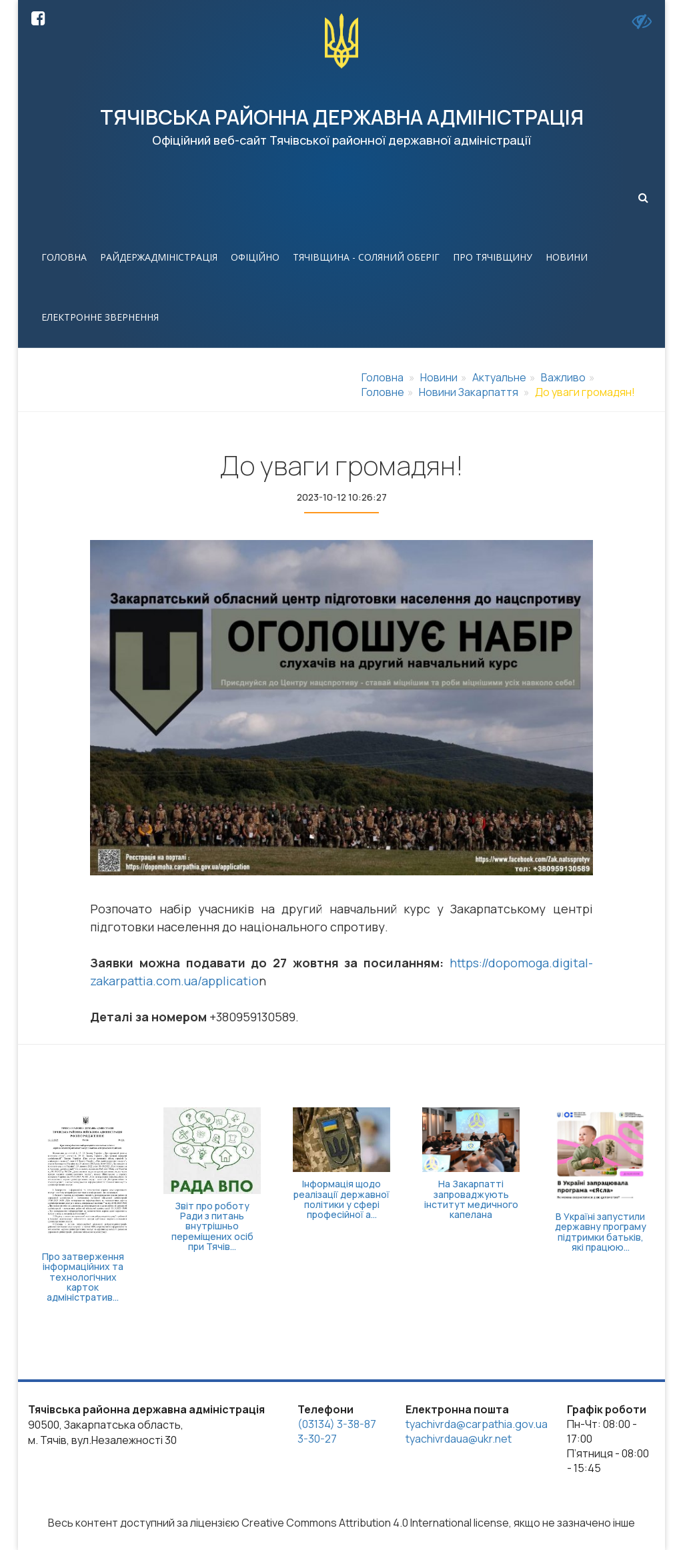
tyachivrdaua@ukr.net (459, 1438)
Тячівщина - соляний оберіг (366, 257)
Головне (383, 392)
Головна (64, 257)
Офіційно (255, 257)
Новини (567, 257)
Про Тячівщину (492, 257)
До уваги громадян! (585, 392)
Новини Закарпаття (468, 392)
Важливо (563, 377)
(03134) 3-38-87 (336, 1424)
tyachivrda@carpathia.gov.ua (477, 1424)
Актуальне (499, 377)
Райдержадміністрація (158, 257)
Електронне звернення (100, 317)
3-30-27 (317, 1438)
